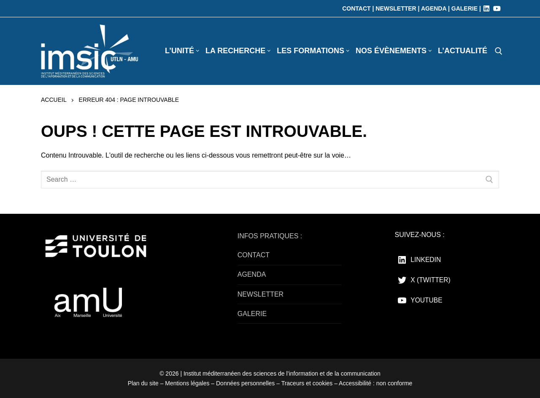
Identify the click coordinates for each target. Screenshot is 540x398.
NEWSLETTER (261, 294)
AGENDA (252, 274)
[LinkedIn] (486, 8)
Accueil (54, 99)
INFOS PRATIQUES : (270, 236)
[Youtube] (496, 8)
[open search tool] (498, 51)
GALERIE (252, 313)
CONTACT (254, 255)
